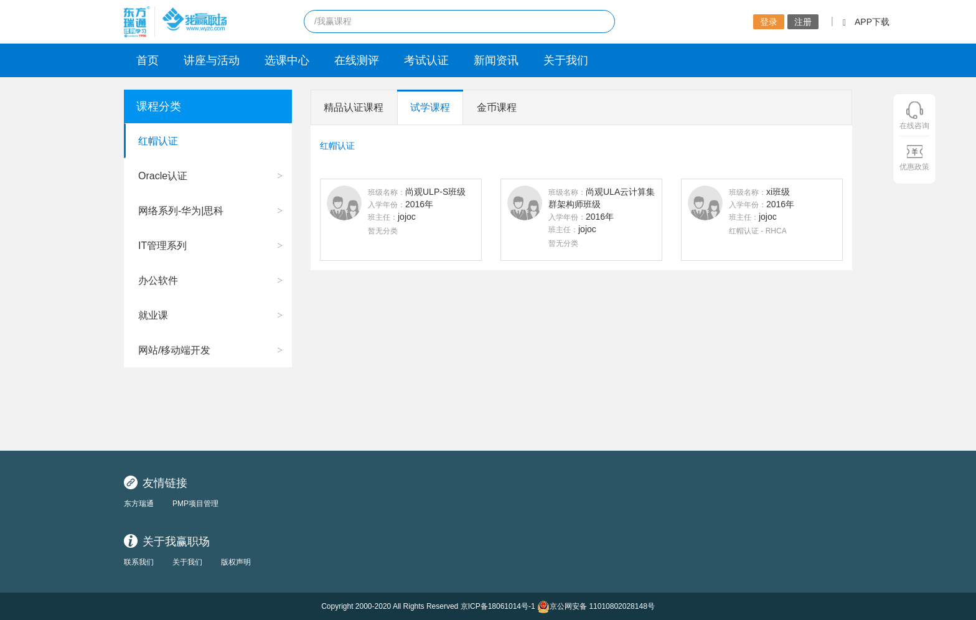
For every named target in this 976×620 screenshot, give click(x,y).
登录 (768, 22)
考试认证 (426, 60)
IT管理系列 (162, 245)
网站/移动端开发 (174, 350)
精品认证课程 (353, 107)
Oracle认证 (162, 176)
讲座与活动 (212, 60)
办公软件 (158, 280)
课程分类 (158, 106)
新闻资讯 (496, 60)
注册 (803, 22)
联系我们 (139, 562)
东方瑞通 (139, 503)
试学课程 (430, 107)
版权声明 (236, 562)
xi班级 (778, 192)
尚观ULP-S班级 (435, 192)
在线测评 (356, 60)
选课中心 (287, 60)
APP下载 (866, 22)
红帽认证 (158, 141)
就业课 (153, 315)
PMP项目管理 (195, 503)
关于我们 (565, 60)
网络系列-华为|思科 (180, 210)
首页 (147, 60)
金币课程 (497, 107)
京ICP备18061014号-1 (498, 606)
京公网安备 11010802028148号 (596, 607)
